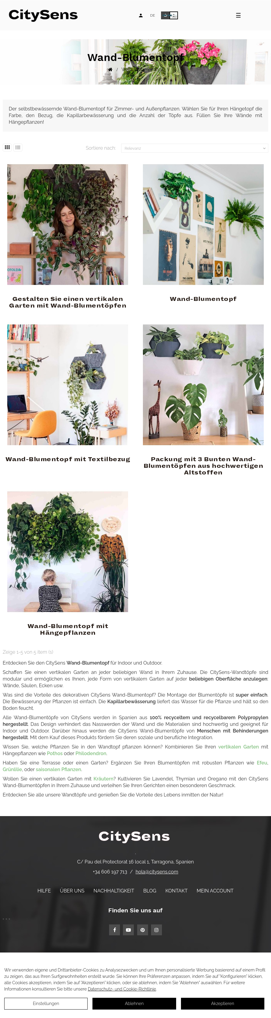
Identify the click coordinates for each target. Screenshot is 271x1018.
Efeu (262, 763)
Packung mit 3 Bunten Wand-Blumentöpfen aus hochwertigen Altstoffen (203, 466)
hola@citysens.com (157, 872)
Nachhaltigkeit (114, 891)
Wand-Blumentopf (203, 299)
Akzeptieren (222, 1003)
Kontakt (176, 891)
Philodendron (91, 753)
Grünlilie (12, 769)
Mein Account (215, 891)
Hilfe (44, 891)
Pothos (55, 753)
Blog (149, 891)
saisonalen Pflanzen (58, 769)
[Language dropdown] (152, 15)
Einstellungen (46, 1003)
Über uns (72, 891)
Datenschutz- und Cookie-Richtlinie (122, 989)
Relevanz (195, 148)
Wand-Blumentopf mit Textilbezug (68, 459)
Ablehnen (134, 1003)
